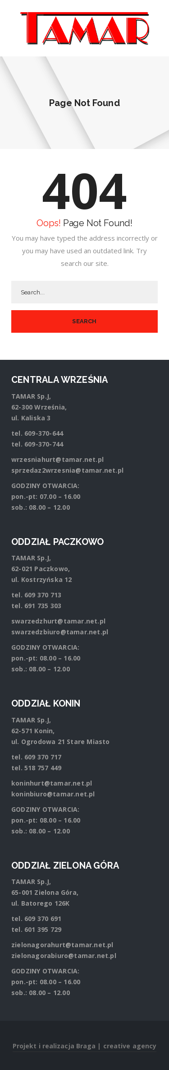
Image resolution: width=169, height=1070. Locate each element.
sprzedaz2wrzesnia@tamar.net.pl (67, 470)
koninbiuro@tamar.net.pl (53, 794)
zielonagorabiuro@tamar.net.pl (63, 955)
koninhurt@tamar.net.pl (51, 783)
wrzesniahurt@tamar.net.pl (57, 459)
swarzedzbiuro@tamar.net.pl (59, 632)
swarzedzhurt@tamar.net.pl (58, 621)
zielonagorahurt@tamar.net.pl (62, 944)
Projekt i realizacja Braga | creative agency (84, 1046)
